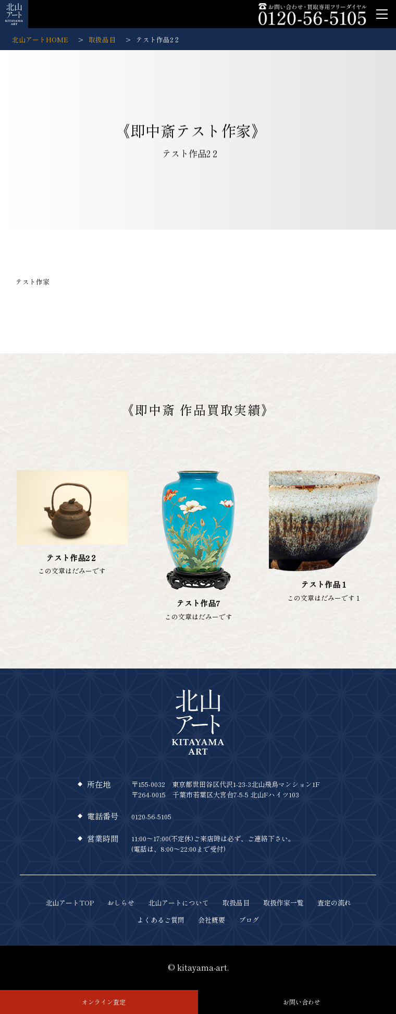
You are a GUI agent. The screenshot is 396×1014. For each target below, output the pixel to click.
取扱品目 (236, 903)
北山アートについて (178, 903)
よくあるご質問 (160, 920)
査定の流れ (334, 903)
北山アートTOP (69, 903)
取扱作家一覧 (283, 903)
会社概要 (211, 920)
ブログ (249, 920)
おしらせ (120, 903)
